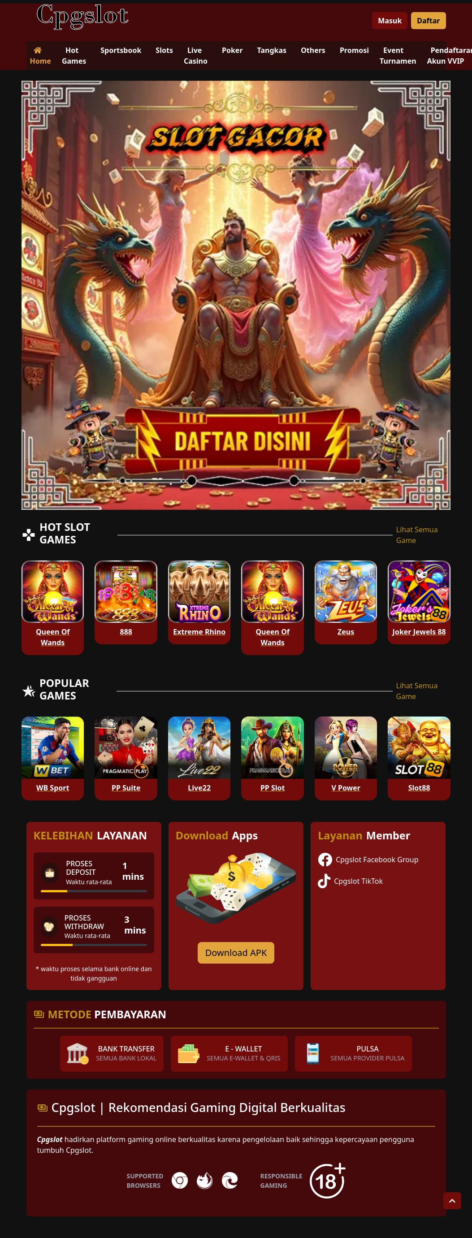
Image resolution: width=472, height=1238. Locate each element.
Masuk (390, 21)
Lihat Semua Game (417, 535)
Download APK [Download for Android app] (236, 953)
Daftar (428, 21)
